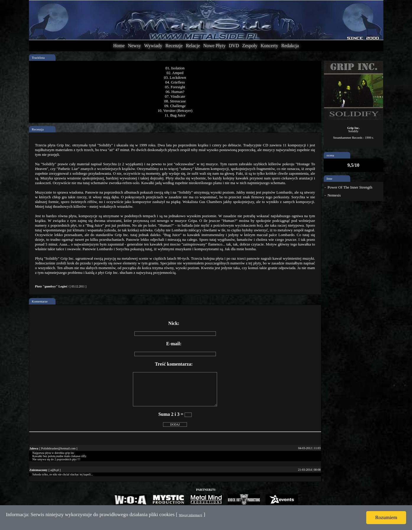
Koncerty (269, 45)
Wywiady (153, 45)
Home (119, 45)
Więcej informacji (190, 515)
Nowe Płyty (214, 45)
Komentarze (40, 301)
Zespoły (250, 45)
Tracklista (38, 57)
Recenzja (38, 129)
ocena (330, 155)
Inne (330, 178)
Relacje (193, 45)
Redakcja (290, 45)
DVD (234, 45)
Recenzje (174, 45)
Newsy (134, 45)
